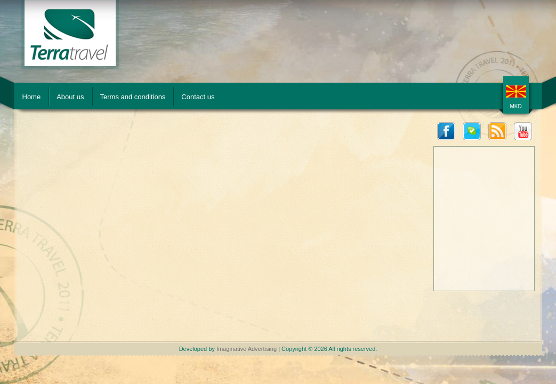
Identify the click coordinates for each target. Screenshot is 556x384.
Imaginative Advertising (246, 349)
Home (31, 97)
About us (70, 97)
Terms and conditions (133, 97)
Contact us (197, 97)
